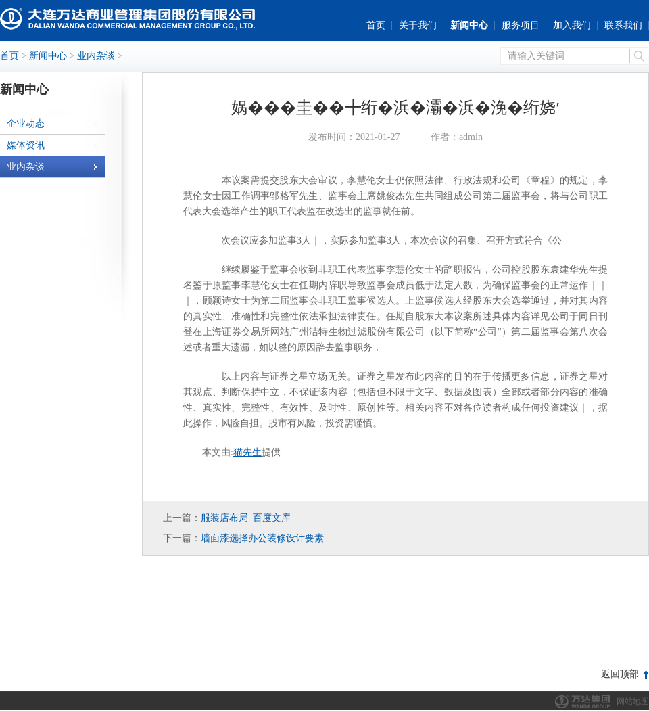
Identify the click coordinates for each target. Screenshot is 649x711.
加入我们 (572, 25)
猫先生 (247, 452)
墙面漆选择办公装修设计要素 (262, 538)
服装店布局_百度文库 (246, 518)
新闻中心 (469, 25)
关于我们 (418, 25)
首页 (375, 25)
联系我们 (623, 25)
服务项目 (520, 25)
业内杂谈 (96, 56)
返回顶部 (620, 674)
